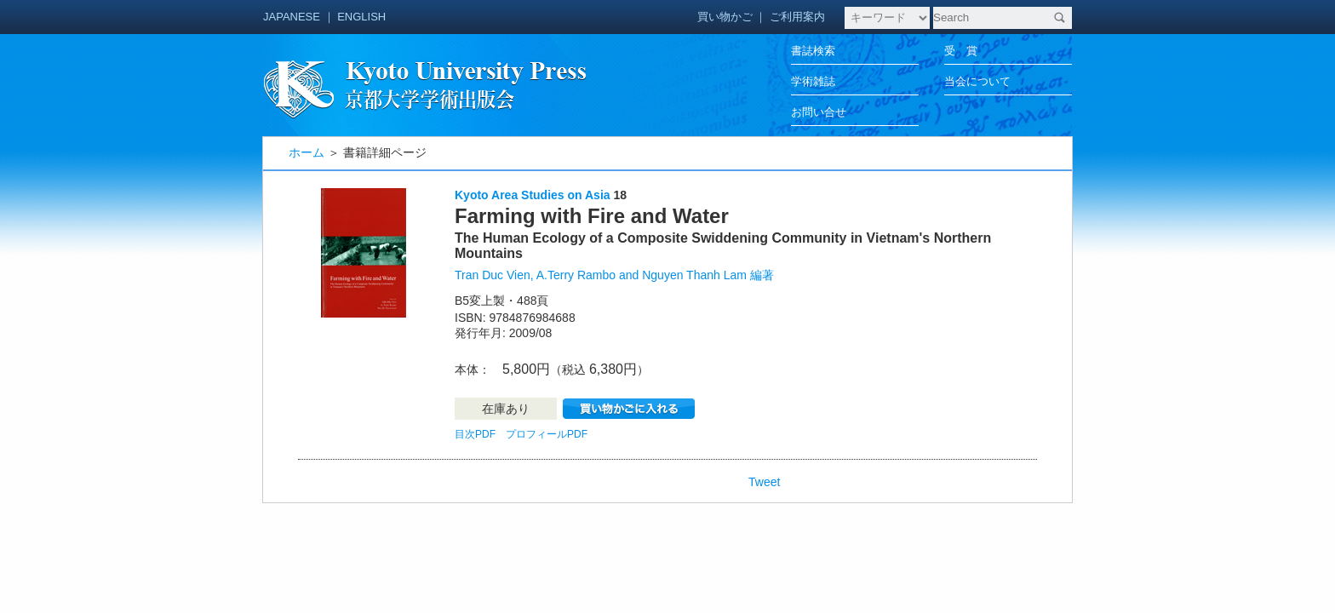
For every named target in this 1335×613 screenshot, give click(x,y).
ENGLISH (361, 16)
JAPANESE (291, 16)
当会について (977, 81)
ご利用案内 (797, 16)
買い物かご (725, 16)
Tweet (764, 482)
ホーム (306, 152)
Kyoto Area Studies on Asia (532, 195)
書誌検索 (813, 50)
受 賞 (960, 50)
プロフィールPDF (546, 434)
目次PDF (475, 434)
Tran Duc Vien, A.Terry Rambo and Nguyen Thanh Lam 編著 (614, 275)
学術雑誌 (813, 81)
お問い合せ (818, 112)
